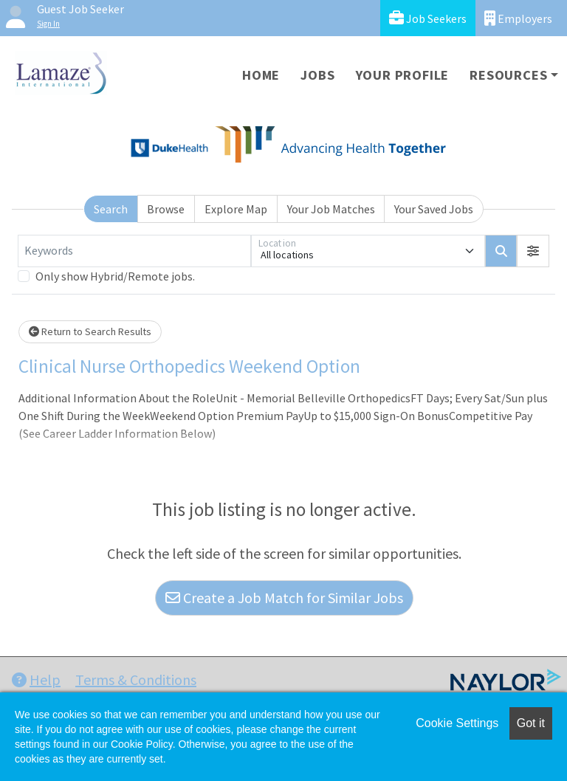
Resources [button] (508, 74)
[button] (533, 251)
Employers (518, 18)
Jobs (317, 74)
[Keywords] (134, 251)
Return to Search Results (90, 331)
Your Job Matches (331, 209)
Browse (166, 209)
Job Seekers (428, 18)
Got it (531, 723)
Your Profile (403, 74)
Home (261, 74)
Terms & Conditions (135, 679)
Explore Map (236, 209)
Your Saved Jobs (433, 209)
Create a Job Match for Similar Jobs (284, 597)
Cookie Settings (457, 723)
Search (111, 209)
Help (36, 679)
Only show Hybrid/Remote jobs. (115, 276)
